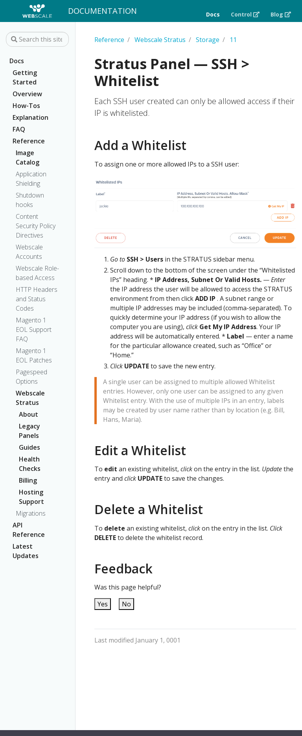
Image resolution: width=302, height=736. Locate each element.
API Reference (29, 530)
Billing (28, 480)
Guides (29, 447)
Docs (16, 61)
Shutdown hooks (30, 200)
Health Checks (30, 464)
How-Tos (26, 105)
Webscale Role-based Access (37, 273)
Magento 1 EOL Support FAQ (34, 329)
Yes (103, 604)
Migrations (31, 513)
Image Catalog (27, 157)
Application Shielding (31, 179)
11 (233, 39)
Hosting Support (31, 497)
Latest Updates (26, 551)
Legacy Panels (29, 431)
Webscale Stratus (30, 398)
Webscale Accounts (29, 252)
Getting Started (25, 77)
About (28, 414)
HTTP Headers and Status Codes (36, 299)
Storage (207, 39)
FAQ (19, 129)
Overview (27, 94)
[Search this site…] (37, 39)
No (126, 604)
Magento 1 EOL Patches (34, 355)
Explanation (30, 117)
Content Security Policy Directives (35, 226)
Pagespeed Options (31, 377)
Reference (29, 141)
